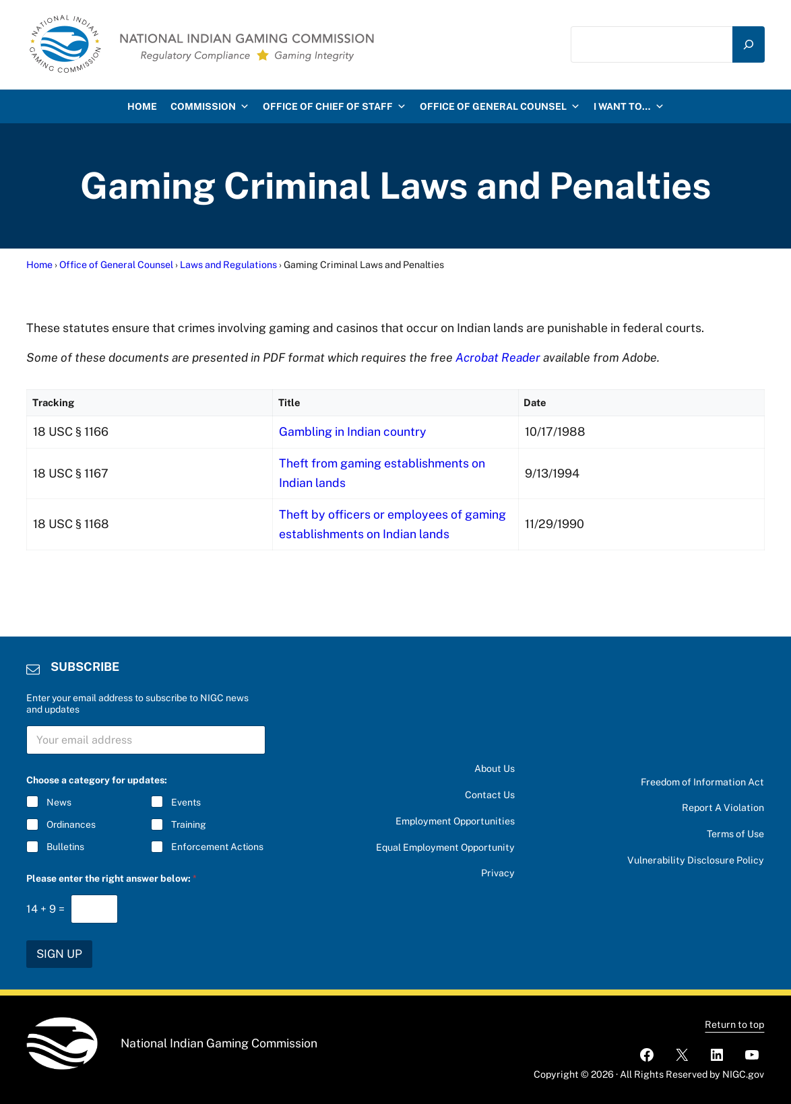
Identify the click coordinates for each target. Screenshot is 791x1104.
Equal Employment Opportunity (445, 847)
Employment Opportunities (455, 821)
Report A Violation (723, 807)
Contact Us (490, 794)
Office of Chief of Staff (334, 106)
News (58, 802)
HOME (142, 106)
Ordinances (71, 824)
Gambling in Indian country (352, 431)
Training (188, 824)
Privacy (498, 873)
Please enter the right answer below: (111, 878)
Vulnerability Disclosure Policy (695, 860)
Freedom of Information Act (702, 782)
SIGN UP (59, 954)
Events (186, 802)
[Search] (748, 44)
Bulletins (65, 846)
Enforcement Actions (217, 846)
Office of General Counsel (500, 106)
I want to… (629, 106)
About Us (494, 768)
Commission (209, 106)
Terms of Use (735, 834)
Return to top (734, 1024)
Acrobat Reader (497, 357)
